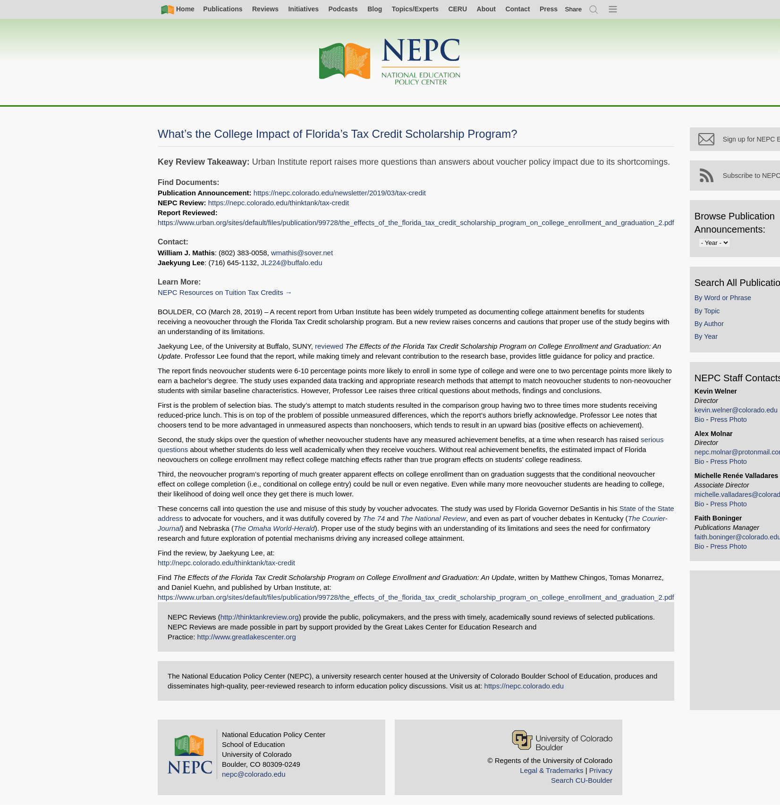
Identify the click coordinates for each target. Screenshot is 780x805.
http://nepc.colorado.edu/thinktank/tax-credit (226, 563)
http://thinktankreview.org (259, 617)
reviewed (329, 346)
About (486, 9)
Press (549, 9)
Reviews (265, 9)
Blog (374, 9)
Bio (703, 425)
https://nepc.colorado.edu (524, 686)
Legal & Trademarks (551, 770)
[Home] (390, 62)
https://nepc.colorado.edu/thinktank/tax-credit (278, 203)
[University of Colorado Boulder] (562, 740)
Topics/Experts (415, 9)
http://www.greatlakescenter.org (246, 637)
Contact (517, 9)
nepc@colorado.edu (254, 774)
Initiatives (303, 9)
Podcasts (342, 9)
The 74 (374, 518)
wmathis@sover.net (302, 253)
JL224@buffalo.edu (291, 263)
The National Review (433, 518)
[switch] (573, 9)
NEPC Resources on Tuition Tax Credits (220, 292)
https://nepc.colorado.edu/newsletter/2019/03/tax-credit (340, 193)
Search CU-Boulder (581, 780)
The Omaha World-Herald (274, 528)
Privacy (600, 770)
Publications (222, 9)
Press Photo (731, 425)
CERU (457, 9)
